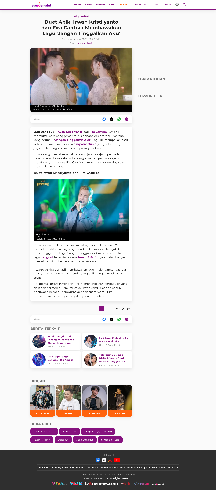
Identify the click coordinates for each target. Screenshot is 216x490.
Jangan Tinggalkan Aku (72, 140)
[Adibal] (68, 400)
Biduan (100, 4)
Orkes (155, 4)
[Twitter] (104, 460)
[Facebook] (98, 460)
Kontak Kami (77, 467)
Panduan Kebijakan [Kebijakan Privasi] (139, 467)
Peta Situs (44, 467)
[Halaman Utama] (41, 4)
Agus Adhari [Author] (84, 43)
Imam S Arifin (88, 257)
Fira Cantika (98, 131)
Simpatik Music (85, 144)
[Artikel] (84, 16)
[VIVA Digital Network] (119, 478)
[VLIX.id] (76, 483)
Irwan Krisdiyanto (70, 131)
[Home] (76, 16)
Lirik (111, 4)
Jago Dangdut (84, 439)
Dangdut (63, 439)
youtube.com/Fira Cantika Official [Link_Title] (57, 109)
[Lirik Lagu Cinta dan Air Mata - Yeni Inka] (107, 341)
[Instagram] (110, 460)
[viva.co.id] (59, 483)
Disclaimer (158, 467)
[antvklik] (126, 483)
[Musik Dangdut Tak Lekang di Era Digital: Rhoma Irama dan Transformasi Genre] (55, 341)
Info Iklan (92, 467)
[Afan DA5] (94, 400)
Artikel (123, 4)
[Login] (177, 4)
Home (77, 4)
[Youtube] (117, 460)
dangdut (47, 257)
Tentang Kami (60, 467)
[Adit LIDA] (120, 400)
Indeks (167, 4)
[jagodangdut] (158, 483)
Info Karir (172, 467)
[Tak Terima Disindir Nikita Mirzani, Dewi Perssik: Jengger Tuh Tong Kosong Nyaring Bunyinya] (107, 359)
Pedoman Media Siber (113, 467)
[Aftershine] (42, 400)
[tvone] (101, 483)
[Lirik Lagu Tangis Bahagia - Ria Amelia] (55, 359)
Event (88, 4)
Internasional (139, 4)
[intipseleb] (141, 483)
